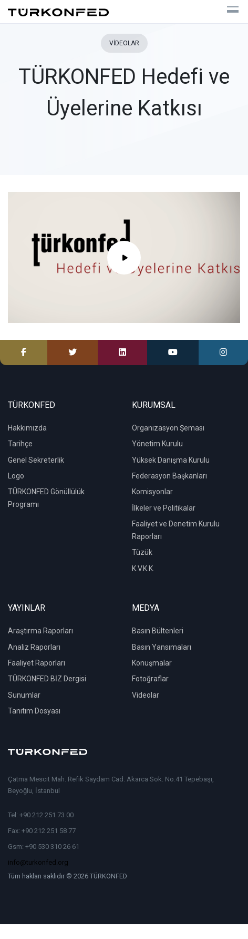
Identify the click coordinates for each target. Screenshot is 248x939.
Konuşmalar (152, 663)
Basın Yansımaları (161, 647)
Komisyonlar (152, 491)
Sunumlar (24, 695)
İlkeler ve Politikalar (163, 508)
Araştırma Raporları (40, 631)
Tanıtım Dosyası (34, 711)
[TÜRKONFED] (58, 12)
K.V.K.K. (143, 568)
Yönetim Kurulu (157, 443)
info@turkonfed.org (38, 862)
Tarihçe (20, 443)
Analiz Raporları (34, 647)
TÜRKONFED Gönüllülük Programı (46, 497)
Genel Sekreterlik (36, 460)
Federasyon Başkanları (169, 476)
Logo (16, 476)
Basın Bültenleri (157, 631)
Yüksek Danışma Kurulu (171, 460)
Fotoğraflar (150, 678)
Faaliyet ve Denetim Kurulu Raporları (176, 530)
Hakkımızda (27, 428)
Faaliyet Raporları (36, 663)
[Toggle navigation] (228, 11)
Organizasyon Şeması (168, 428)
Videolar (145, 695)
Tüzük (142, 552)
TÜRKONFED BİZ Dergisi (47, 678)
